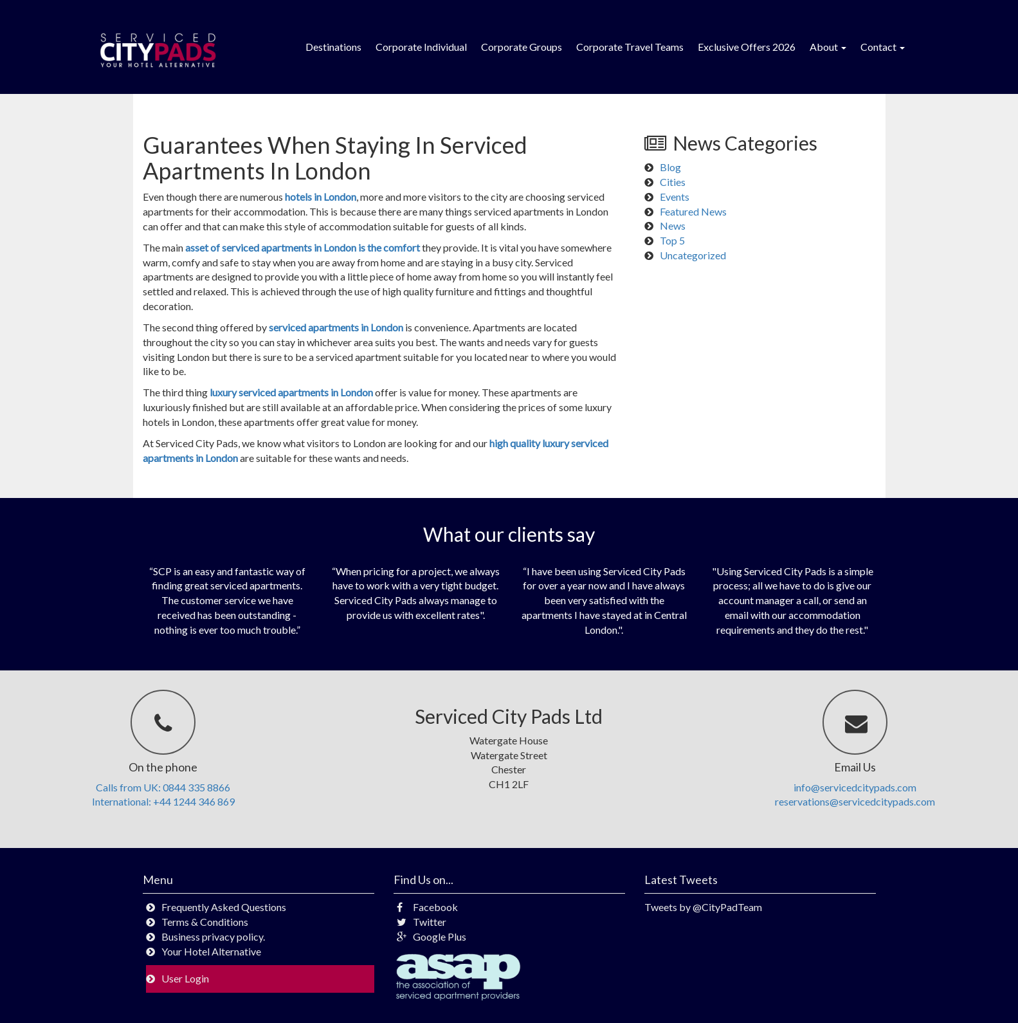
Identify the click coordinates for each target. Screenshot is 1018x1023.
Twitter (421, 922)
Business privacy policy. (213, 936)
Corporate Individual (421, 47)
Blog (670, 167)
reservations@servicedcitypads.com (855, 801)
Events (674, 196)
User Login (185, 978)
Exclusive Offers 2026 (746, 47)
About (828, 47)
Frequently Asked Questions (223, 907)
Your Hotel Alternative (211, 951)
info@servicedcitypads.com (855, 787)
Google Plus (431, 936)
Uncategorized (693, 255)
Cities (673, 182)
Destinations (333, 47)
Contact (882, 47)
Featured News (693, 211)
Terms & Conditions (204, 922)
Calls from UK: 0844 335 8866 (163, 787)
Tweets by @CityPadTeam (703, 907)
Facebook (427, 907)
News (673, 225)
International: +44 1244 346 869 (163, 801)
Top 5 (672, 240)
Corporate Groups (521, 47)
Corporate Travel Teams (630, 47)
